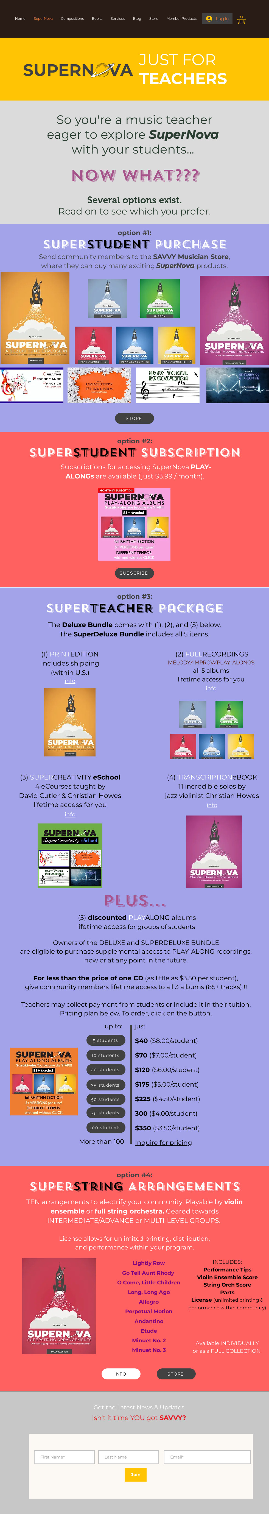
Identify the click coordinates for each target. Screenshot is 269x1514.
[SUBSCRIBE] (134, 573)
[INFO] (121, 1373)
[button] (246, 20)
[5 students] (105, 1040)
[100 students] (105, 1127)
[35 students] (105, 1084)
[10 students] (105, 1055)
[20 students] (105, 1069)
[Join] (136, 1475)
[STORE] (134, 418)
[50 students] (105, 1099)
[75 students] (105, 1112)
